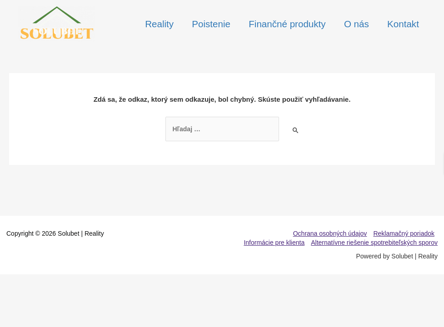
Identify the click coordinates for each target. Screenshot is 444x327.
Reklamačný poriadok (403, 233)
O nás (356, 24)
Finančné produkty (286, 24)
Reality (157, 24)
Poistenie (209, 24)
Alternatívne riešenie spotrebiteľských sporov (374, 242)
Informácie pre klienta (274, 242)
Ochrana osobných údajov (330, 233)
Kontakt (403, 24)
